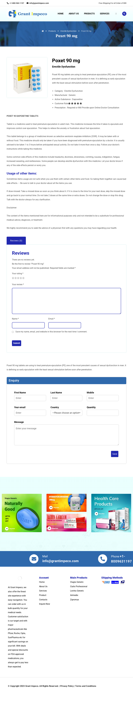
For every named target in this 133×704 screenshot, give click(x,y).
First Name (30, 403)
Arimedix (74, 602)
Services (43, 598)
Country (66, 418)
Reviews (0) (16, 248)
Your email (30, 418)
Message (66, 441)
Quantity (103, 418)
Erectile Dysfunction (63, 73)
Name (15, 326)
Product (42, 602)
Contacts (43, 607)
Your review (18, 292)
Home (42, 589)
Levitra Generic (77, 598)
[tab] (16, 248)
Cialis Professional (78, 594)
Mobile (103, 403)
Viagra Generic (77, 589)
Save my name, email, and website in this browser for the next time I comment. (51, 339)
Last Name (66, 403)
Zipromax (74, 607)
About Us (43, 594)
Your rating (17, 281)
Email (51, 326)
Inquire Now (44, 611)
